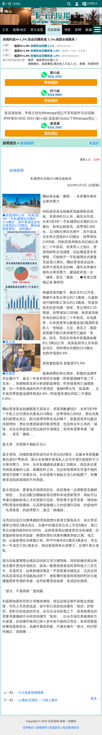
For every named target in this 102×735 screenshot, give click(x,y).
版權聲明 (41, 727)
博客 (67, 29)
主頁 (5, 29)
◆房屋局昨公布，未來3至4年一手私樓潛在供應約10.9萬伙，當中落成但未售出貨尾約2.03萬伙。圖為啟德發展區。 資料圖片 (21, 216)
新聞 (78, 29)
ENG (17, 3)
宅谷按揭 (53, 29)
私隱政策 (54, 727)
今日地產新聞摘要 (31, 692)
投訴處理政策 (71, 727)
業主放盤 (36, 29)
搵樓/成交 (19, 29)
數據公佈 (91, 29)
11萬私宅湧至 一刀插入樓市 (38, 700)
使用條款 (28, 727)
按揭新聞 (27, 143)
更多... (95, 698)
